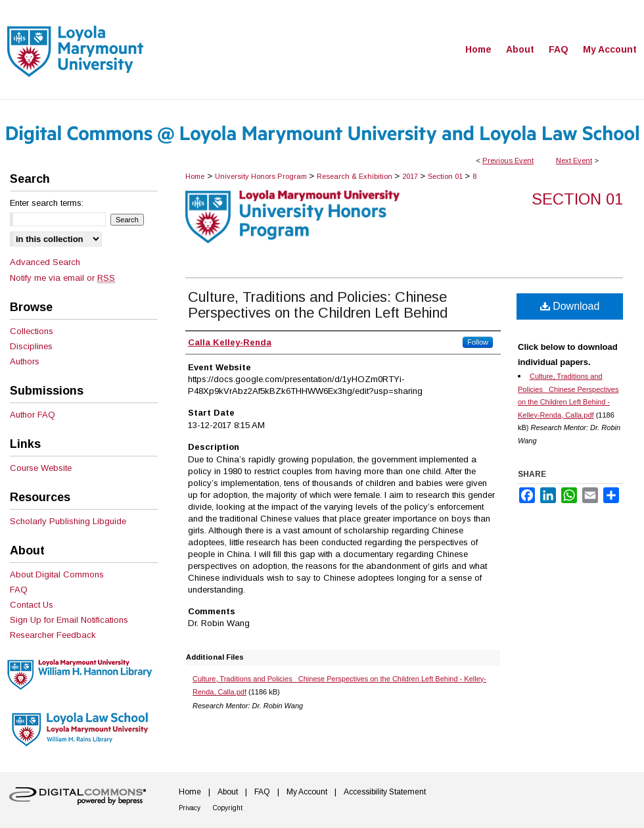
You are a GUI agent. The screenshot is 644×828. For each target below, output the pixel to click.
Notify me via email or (62, 278)
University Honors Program (262, 176)
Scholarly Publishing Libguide (68, 521)
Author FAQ (32, 415)
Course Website (41, 468)
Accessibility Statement (385, 791)
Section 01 (446, 176)
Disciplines (31, 346)
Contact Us (31, 605)
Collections (31, 331)
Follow (477, 342)
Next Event (574, 160)
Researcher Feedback (53, 635)
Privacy (189, 808)
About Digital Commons (57, 574)
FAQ (19, 590)
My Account (307, 791)
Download (570, 306)
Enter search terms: (46, 203)
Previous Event (508, 160)
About (228, 791)
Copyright (227, 808)
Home (194, 176)
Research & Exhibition (355, 176)
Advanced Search (45, 262)
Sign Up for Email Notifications (69, 620)
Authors (24, 361)
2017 (411, 176)
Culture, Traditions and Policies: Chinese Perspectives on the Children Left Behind (318, 305)
